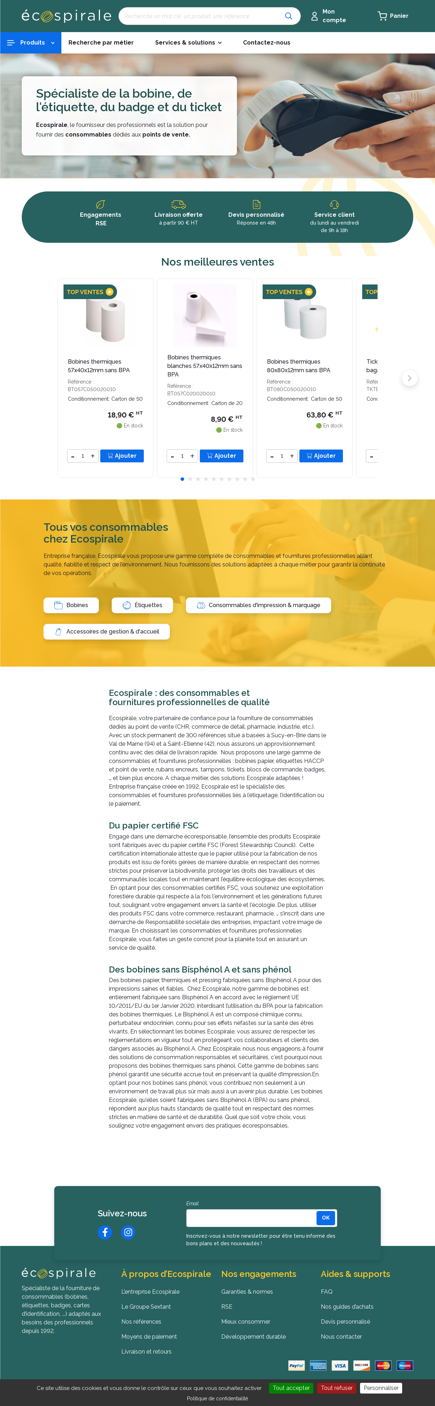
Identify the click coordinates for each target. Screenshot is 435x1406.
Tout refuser (337, 1388)
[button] (182, 479)
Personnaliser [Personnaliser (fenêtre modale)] (381, 1388)
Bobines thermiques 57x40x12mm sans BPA (99, 366)
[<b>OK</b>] (326, 1218)
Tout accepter (291, 1388)
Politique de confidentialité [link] (217, 1398)
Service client (334, 214)
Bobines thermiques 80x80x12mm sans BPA (298, 366)
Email (192, 1203)
